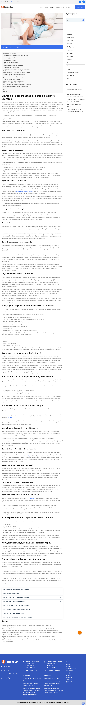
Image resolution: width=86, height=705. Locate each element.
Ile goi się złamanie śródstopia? (11, 593)
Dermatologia (70, 38)
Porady (22, 47)
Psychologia (69, 677)
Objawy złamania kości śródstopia (11, 67)
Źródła (5, 91)
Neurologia (69, 61)
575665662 (5, 666)
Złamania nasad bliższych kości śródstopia (14, 81)
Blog (62, 7)
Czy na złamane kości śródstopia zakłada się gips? (16, 597)
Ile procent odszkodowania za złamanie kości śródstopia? (17, 617)
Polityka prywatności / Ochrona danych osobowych (56, 702)
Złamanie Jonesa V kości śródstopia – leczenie (15, 77)
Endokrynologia (70, 48)
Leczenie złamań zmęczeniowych (12, 79)
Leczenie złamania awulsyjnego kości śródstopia (15, 76)
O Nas (41, 7)
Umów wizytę (80, 7)
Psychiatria (68, 675)
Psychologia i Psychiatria (73, 73)
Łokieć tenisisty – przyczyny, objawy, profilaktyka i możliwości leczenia (75, 112)
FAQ (5, 89)
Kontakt (68, 7)
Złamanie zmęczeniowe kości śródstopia (13, 65)
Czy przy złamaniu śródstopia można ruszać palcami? (16, 609)
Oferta (46, 7)
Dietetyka (69, 45)
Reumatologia (70, 77)
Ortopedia (17, 47)
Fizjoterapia (70, 51)
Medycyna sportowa (71, 668)
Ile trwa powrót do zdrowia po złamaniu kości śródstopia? (17, 84)
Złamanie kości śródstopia (10, 60)
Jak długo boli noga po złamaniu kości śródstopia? (16, 605)
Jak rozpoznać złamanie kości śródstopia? (14, 70)
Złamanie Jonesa (8, 64)
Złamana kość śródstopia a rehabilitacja (13, 82)
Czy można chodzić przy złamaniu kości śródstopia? (16, 589)
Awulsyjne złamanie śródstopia (11, 62)
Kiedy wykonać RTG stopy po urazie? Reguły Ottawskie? (17, 72)
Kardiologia (69, 54)
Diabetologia (70, 42)
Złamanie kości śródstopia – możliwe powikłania (15, 88)
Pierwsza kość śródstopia (10, 57)
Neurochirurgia (69, 670)
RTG (27, 414)
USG (67, 683)
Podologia (69, 67)
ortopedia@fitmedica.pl (10, 678)
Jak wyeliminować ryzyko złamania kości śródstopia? (16, 86)
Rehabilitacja (69, 681)
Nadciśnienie (70, 57)
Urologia (69, 80)
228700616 (5, 670)
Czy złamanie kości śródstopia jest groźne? (14, 601)
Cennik (57, 7)
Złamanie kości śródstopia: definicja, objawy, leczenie (16, 55)
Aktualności (70, 32)
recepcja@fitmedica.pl (18, 1)
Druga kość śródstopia (9, 58)
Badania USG (70, 35)
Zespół (52, 7)
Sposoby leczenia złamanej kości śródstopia (14, 74)
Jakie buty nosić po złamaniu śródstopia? (13, 613)
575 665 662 (5, 1)
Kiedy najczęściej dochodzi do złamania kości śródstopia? (17, 69)
